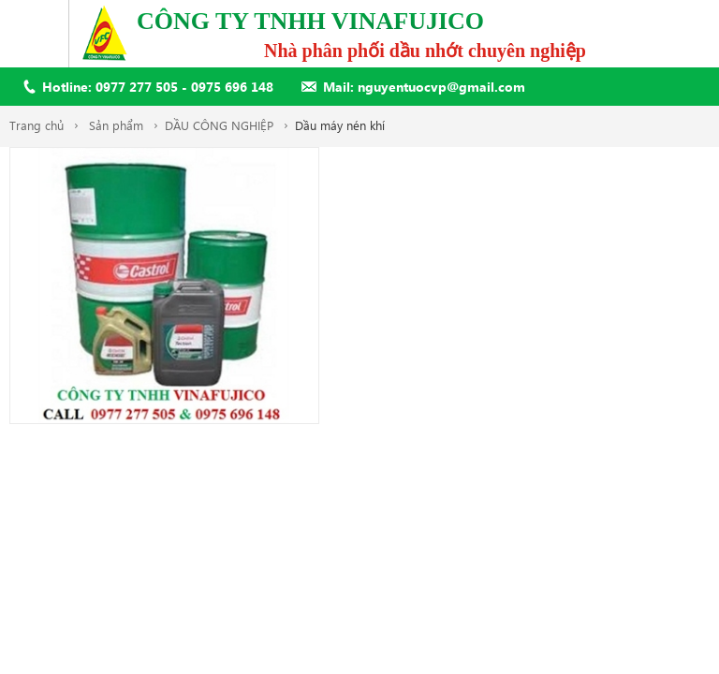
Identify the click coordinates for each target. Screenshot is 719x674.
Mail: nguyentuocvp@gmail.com (424, 86)
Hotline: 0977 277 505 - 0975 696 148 (157, 86)
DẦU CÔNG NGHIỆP (219, 125)
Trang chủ (36, 125)
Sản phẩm (116, 125)
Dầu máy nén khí (340, 125)
